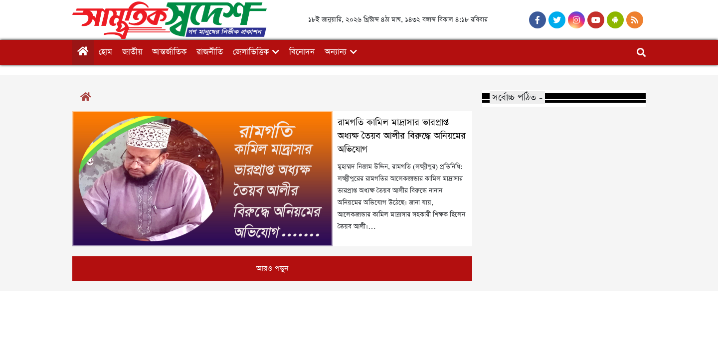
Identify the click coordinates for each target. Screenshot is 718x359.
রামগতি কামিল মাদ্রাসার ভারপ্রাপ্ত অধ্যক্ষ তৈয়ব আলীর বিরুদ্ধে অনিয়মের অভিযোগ (402, 136)
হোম (105, 52)
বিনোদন (302, 52)
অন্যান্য (336, 52)
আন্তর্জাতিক (169, 52)
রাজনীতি (209, 52)
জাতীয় (132, 52)
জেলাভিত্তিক (251, 52)
